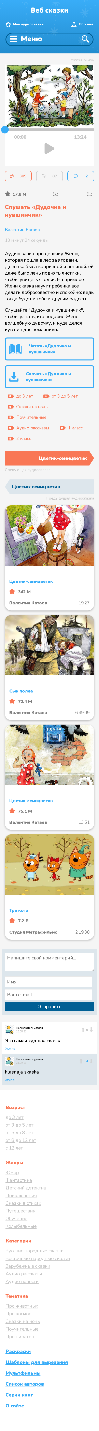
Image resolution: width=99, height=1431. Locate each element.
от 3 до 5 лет (19, 1125)
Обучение (16, 1218)
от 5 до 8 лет (19, 1132)
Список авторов (24, 1384)
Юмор (12, 1172)
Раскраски (18, 1351)
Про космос (18, 1313)
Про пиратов (19, 1336)
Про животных (21, 1306)
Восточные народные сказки (37, 1258)
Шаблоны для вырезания (36, 1362)
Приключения (21, 1195)
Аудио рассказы (23, 1274)
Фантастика (18, 1180)
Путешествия (20, 1211)
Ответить (10, 1049)
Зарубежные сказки (27, 1266)
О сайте (14, 1406)
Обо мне (86, 24)
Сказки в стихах (23, 1203)
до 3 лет (14, 1117)
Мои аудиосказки (28, 24)
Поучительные (22, 1329)
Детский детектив (25, 1188)
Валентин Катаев (22, 230)
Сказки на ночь (22, 1321)
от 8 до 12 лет (20, 1140)
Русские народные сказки (34, 1251)
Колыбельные (21, 1226)
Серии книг (19, 1395)
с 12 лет (14, 1148)
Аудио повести (22, 1281)
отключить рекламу (82, 60)
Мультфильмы (22, 1373)
